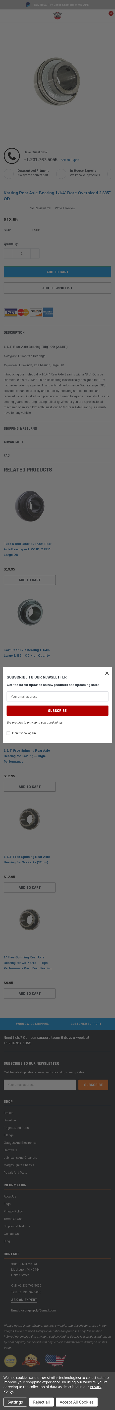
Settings (15, 1402)
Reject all (41, 1402)
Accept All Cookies (77, 1402)
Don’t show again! (24, 733)
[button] (107, 673)
